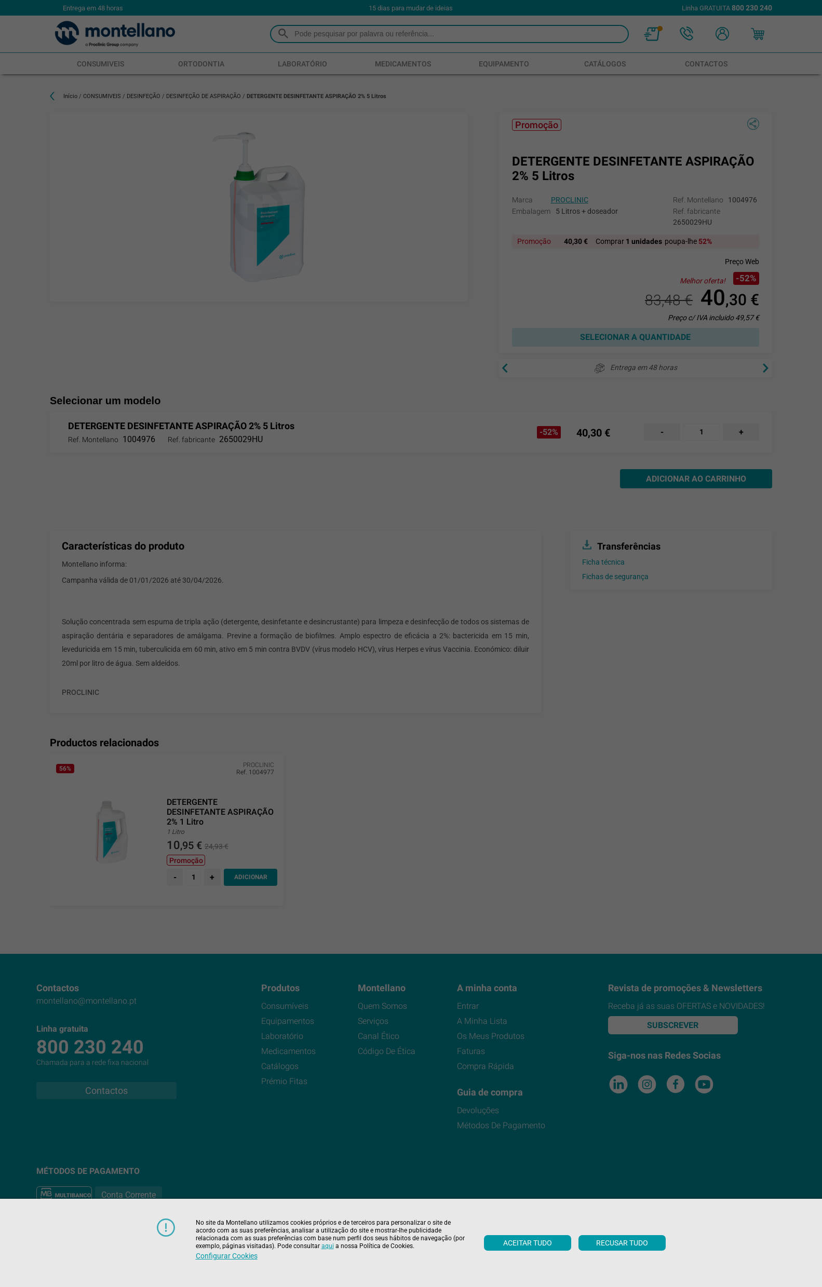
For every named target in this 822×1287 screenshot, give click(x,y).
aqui (327, 1246)
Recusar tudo (622, 1243)
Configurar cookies (227, 1256)
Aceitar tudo (527, 1243)
